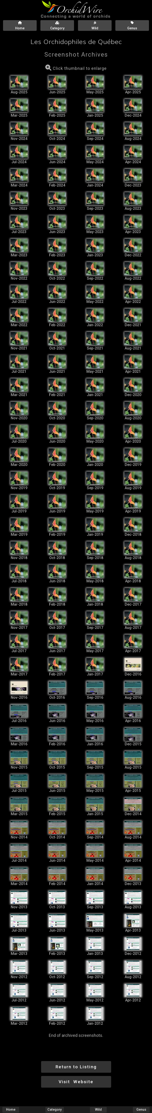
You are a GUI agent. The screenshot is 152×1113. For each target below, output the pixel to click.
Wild (98, 1110)
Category (54, 1110)
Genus (141, 1110)
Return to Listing (76, 1066)
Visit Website (76, 1081)
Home (10, 1110)
